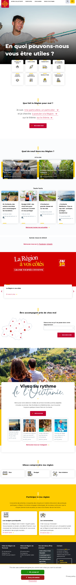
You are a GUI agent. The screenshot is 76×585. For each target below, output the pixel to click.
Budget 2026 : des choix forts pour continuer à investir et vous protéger (28, 207)
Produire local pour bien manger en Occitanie (52, 171)
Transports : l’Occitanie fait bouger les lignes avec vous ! (19, 171)
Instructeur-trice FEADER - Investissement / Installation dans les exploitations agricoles (45, 556)
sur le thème (29, 117)
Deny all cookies (33, 577)
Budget (36, 472)
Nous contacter (63, 561)
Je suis (19, 110)
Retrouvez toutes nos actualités (37, 227)
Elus (10, 472)
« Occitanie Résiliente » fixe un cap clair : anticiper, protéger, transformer (66, 208)
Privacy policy (70, 576)
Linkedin (50, 244)
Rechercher (39, 125)
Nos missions (63, 472)
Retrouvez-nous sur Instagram (38, 444)
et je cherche (24, 113)
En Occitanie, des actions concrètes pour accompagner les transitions (9, 207)
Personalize (33, 581)
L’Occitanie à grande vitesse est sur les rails (46, 206)
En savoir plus (7, 532)
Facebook (42, 244)
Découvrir (39, 413)
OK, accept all (33, 572)
